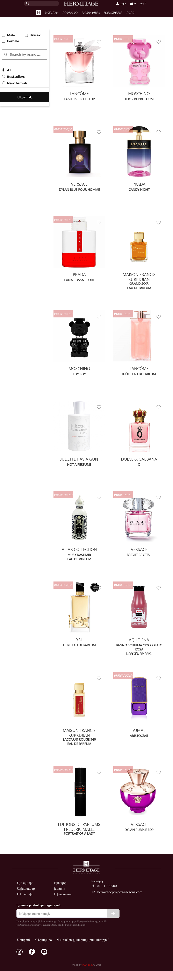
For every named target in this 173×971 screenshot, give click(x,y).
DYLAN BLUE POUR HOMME (79, 189)
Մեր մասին (25, 894)
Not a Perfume (79, 464)
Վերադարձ (43, 939)
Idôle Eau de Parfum (139, 374)
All (9, 70)
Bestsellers (16, 77)
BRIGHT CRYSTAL (139, 555)
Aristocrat (139, 735)
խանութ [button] (51, 12)
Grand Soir (139, 283)
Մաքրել (24, 97)
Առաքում (23, 939)
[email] (68, 913)
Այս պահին (25, 882)
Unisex (35, 35)
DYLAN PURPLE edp (138, 829)
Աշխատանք (26, 888)
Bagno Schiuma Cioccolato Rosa (139, 647)
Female (13, 41)
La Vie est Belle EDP (79, 99)
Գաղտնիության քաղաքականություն (83, 939)
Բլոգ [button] (131, 12)
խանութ (59, 888)
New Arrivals (17, 83)
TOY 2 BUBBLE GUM (139, 99)
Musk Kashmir (79, 555)
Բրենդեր (70, 12)
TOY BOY (79, 374)
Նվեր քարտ (91, 12)
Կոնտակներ (113, 12)
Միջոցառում (63, 894)
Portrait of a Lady (79, 833)
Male (11, 35)
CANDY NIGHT (139, 189)
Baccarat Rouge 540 (79, 739)
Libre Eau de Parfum (79, 645)
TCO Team (87, 964)
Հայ (142, 3)
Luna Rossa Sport (79, 280)
